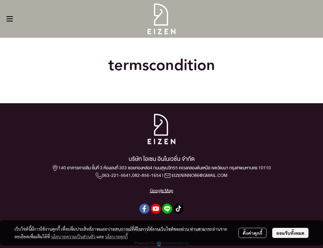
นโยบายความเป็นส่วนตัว (73, 236)
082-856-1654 (146, 175)
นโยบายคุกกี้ (116, 236)
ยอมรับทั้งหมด (290, 233)
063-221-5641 (116, 175)
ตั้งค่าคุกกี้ (252, 233)
